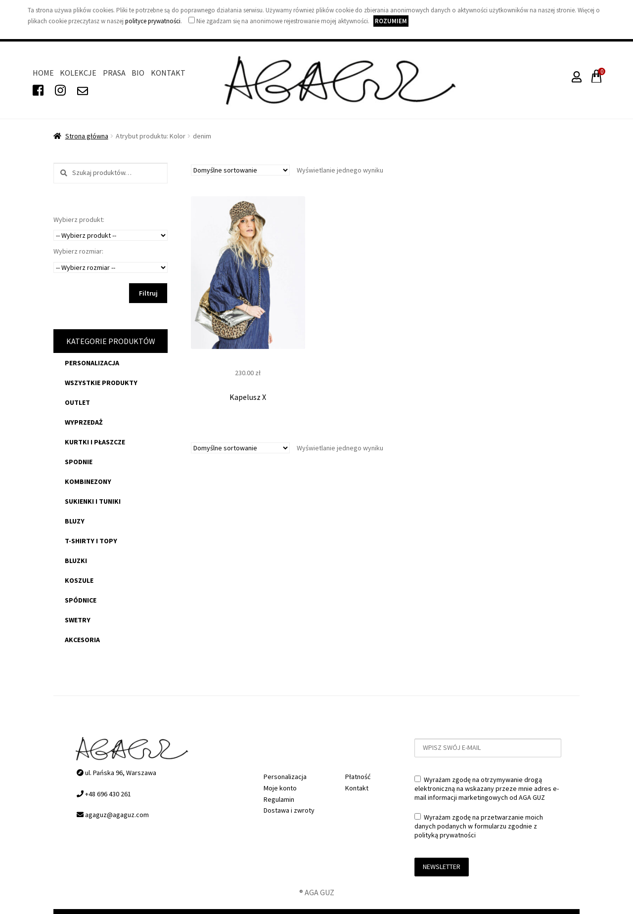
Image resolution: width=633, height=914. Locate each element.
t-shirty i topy (91, 540)
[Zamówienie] (240, 170)
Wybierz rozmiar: (78, 251)
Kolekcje (78, 73)
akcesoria (82, 639)
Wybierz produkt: (78, 219)
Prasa (114, 73)
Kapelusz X (247, 397)
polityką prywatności (445, 834)
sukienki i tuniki (93, 501)
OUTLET (77, 402)
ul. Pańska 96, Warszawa (116, 772)
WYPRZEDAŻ (84, 422)
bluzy (75, 521)
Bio (138, 73)
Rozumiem (391, 21)
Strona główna (86, 135)
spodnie (78, 461)
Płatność (357, 776)
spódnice (80, 600)
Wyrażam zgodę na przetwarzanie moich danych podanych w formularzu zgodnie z (478, 826)
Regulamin (279, 799)
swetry (77, 619)
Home (43, 73)
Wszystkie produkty (101, 382)
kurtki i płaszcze (95, 441)
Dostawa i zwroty (289, 810)
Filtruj (148, 293)
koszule (79, 580)
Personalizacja (92, 362)
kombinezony (88, 481)
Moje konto (280, 787)
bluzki (76, 560)
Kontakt (168, 73)
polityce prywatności (153, 21)
